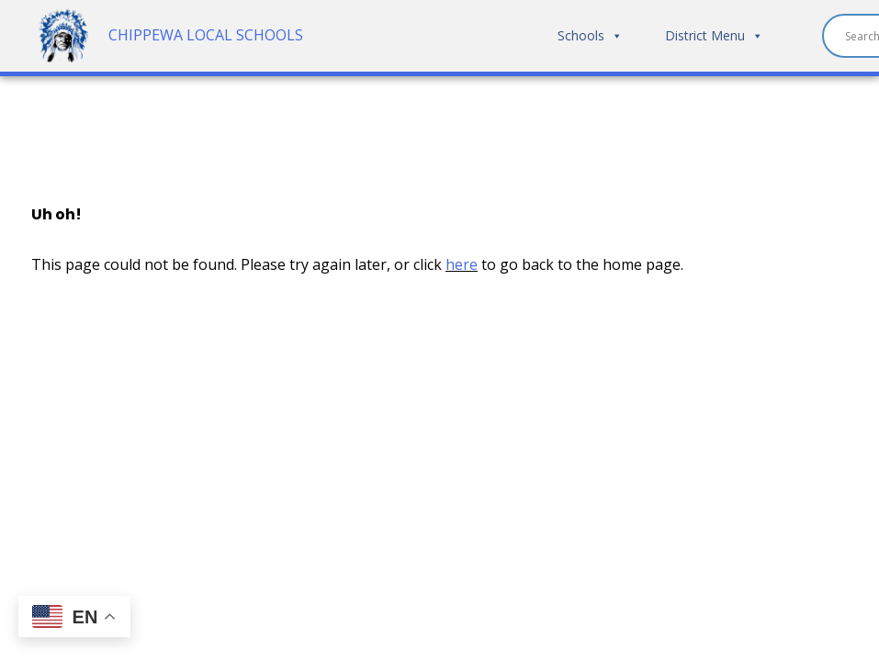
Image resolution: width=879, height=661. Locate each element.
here (461, 264)
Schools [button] (590, 35)
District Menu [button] (714, 35)
